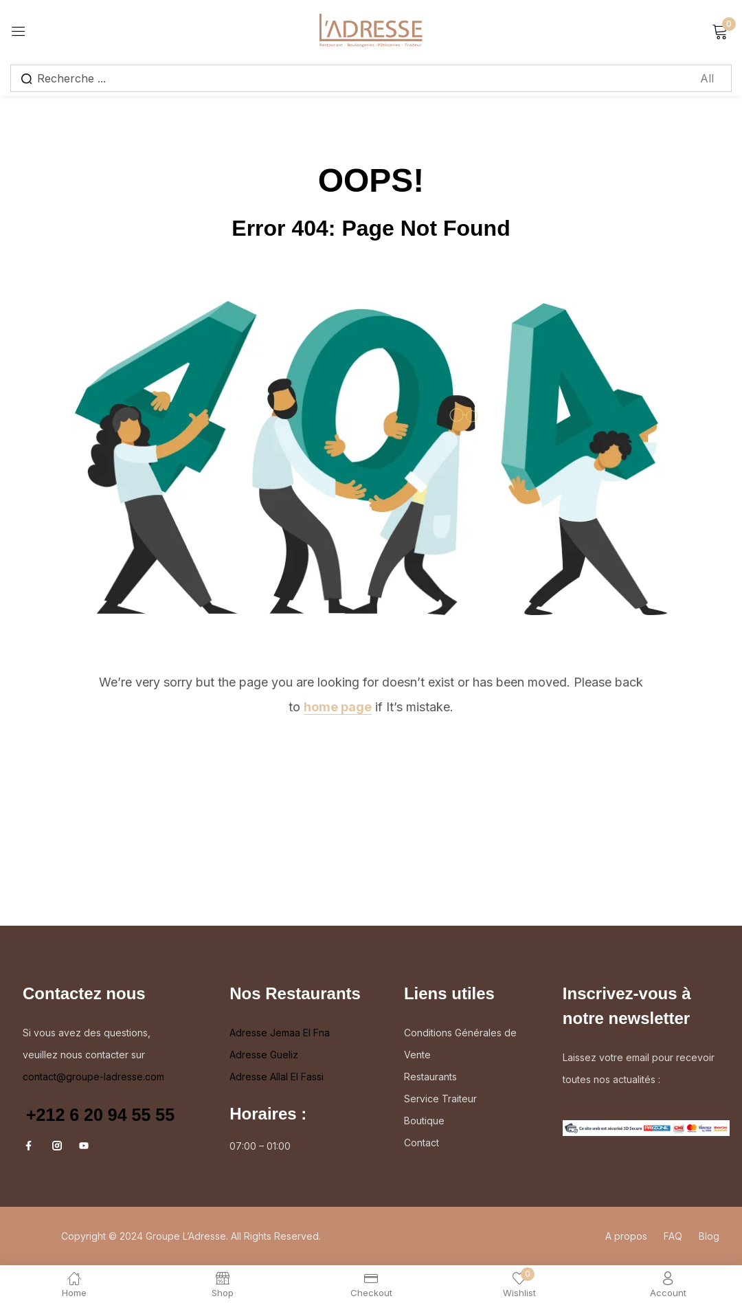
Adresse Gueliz (263, 1054)
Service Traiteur (440, 1098)
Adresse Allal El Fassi (276, 1076)
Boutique (424, 1120)
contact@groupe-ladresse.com (93, 1076)
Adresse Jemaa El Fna (279, 1032)
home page (338, 707)
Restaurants (430, 1076)
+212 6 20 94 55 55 (100, 1114)
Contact (421, 1142)
